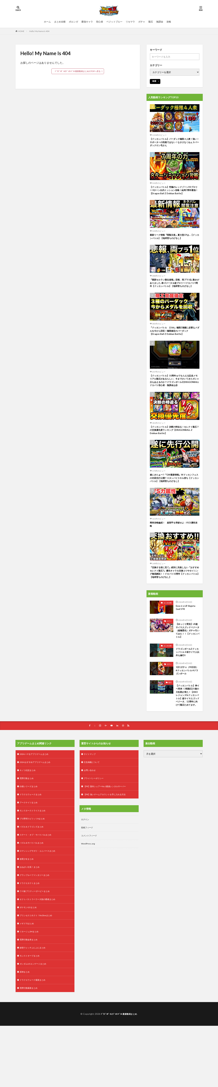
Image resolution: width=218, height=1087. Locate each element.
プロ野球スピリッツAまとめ (34, 869)
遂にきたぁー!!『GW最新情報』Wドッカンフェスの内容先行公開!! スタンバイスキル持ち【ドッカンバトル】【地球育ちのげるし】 (174, 500)
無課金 (159, 21)
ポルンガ (73, 21)
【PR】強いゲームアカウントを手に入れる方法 (108, 843)
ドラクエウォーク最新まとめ (35, 1040)
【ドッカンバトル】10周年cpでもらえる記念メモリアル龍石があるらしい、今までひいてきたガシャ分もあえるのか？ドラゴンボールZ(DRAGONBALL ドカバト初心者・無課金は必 (174, 398)
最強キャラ (87, 21)
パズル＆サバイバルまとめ (33, 895)
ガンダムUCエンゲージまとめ (35, 1023)
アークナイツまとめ (30, 852)
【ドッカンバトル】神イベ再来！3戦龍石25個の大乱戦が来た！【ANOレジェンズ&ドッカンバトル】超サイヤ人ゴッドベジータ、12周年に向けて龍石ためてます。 (187, 735)
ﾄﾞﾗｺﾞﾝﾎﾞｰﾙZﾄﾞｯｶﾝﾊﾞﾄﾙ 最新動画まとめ (119, 1075)
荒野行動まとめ (28, 826)
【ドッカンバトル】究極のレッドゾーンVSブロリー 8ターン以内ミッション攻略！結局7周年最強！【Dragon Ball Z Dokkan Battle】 (174, 194)
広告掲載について (93, 809)
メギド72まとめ (28, 980)
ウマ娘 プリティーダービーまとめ (37, 946)
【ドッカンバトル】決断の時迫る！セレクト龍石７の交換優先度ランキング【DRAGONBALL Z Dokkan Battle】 (174, 451)
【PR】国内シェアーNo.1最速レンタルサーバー (108, 835)
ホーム (47, 21)
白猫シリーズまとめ (30, 835)
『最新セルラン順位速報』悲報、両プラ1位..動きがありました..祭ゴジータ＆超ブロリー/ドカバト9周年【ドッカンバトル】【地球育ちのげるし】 (174, 293)
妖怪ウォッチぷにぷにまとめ (35, 1006)
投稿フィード (88, 877)
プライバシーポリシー (95, 826)
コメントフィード (90, 886)
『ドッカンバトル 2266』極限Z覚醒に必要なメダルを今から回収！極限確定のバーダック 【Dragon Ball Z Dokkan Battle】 (174, 344)
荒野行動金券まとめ (30, 997)
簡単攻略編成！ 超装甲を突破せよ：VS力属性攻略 (173, 547)
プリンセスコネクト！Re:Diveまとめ (39, 972)
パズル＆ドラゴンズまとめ (33, 877)
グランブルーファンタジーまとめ (37, 929)
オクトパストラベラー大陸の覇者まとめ (40, 955)
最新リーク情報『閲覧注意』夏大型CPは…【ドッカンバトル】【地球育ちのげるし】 (173, 243)
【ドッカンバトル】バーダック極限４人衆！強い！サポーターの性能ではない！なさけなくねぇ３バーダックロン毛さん (174, 143)
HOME (21, 31)
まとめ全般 (60, 21)
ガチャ (141, 21)
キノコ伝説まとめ (29, 818)
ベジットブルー (114, 21)
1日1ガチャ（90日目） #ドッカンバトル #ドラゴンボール (186, 705)
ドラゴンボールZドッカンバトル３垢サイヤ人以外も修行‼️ (187, 685)
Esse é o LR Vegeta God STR (186, 634)
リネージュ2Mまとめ (30, 989)
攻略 (168, 21)
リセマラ (130, 21)
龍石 (150, 21)
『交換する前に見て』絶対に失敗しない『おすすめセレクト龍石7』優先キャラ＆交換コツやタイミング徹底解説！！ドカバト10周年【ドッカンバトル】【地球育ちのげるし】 (174, 597)
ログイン (85, 869)
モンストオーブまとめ (31, 1014)
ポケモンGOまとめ (30, 963)
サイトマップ (91, 800)
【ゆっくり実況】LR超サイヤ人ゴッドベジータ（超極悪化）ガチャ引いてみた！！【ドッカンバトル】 (187, 659)
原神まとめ (25, 1032)
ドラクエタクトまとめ (31, 937)
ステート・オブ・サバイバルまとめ (38, 886)
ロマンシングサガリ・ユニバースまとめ (40, 903)
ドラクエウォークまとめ (32, 843)
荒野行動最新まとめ (30, 1049)
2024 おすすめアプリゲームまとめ (37, 809)
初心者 (99, 21)
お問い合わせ (91, 818)
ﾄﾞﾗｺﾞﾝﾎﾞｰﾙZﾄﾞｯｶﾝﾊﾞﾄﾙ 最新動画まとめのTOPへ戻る (78, 71)
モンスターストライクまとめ (35, 860)
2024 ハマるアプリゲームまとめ (36, 800)
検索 (154, 81)
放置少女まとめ (28, 912)
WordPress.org (89, 894)
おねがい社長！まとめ (31, 920)
